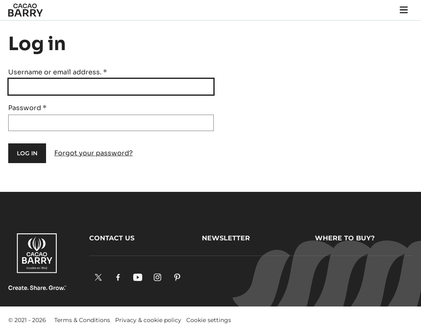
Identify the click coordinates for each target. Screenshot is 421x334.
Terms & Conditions (82, 320)
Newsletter (226, 238)
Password (27, 108)
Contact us (111, 238)
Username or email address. (57, 72)
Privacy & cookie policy (148, 320)
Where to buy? (345, 238)
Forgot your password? (93, 153)
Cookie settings (208, 320)
